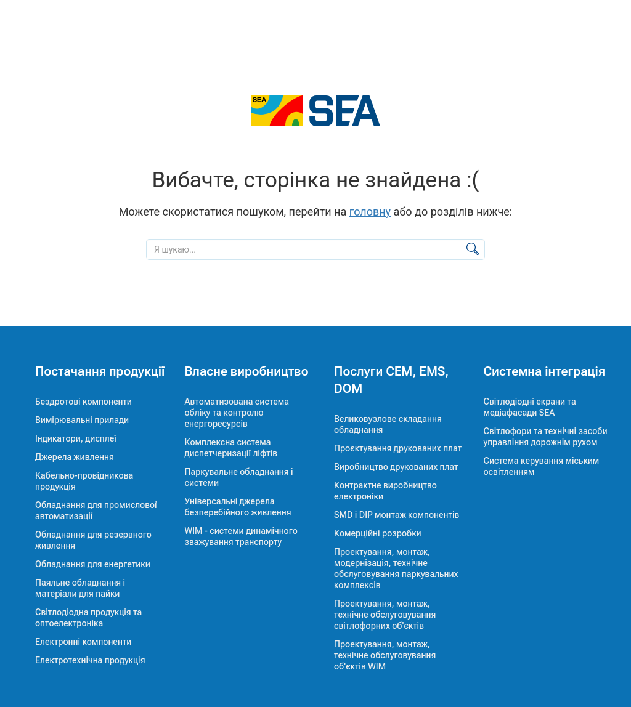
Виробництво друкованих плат (396, 467)
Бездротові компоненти (83, 401)
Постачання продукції (100, 371)
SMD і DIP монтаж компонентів (396, 515)
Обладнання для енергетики (92, 564)
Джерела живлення (74, 457)
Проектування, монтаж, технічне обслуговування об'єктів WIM (385, 655)
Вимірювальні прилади (82, 420)
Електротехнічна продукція (90, 660)
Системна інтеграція (545, 371)
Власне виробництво (247, 371)
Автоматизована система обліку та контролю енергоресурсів (237, 413)
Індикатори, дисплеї (75, 438)
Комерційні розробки (377, 533)
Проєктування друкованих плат (398, 448)
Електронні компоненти (83, 642)
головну (370, 211)
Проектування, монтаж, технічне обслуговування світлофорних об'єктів (385, 615)
